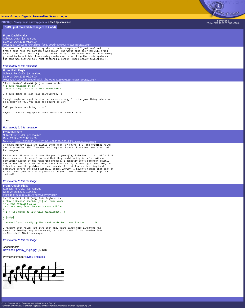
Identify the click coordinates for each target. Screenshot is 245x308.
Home (5, 16)
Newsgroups (21, 22)
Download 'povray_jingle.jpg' (20, 250)
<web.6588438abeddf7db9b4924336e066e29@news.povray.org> (56, 141)
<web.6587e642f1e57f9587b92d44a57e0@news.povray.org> (53, 44)
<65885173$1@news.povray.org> (36, 194)
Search (53, 16)
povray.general (38, 22)
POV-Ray (7, 22)
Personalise (40, 16)
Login (63, 16)
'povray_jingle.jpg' (34, 256)
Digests (26, 16)
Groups (15, 16)
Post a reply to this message (20, 65)
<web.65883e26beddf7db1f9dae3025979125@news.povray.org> (56, 79)
